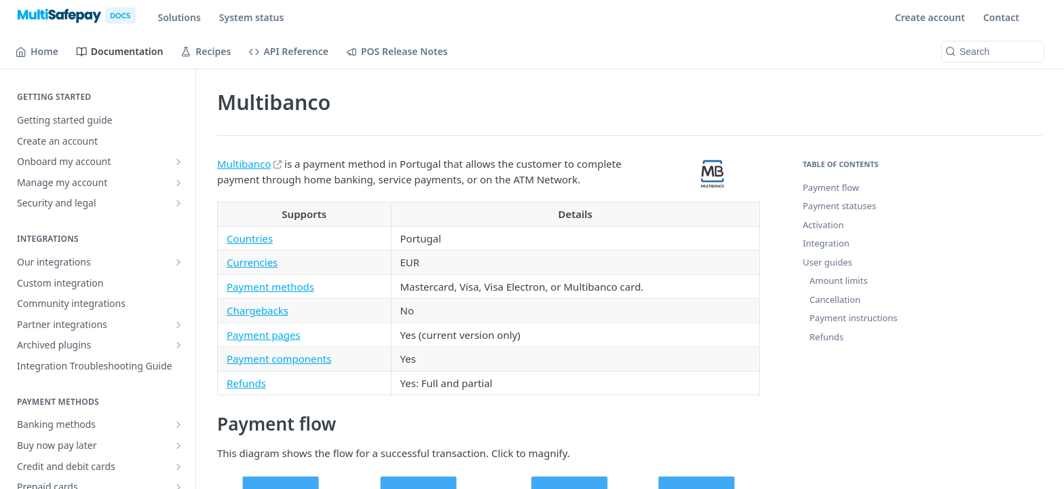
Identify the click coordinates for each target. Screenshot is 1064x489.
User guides (827, 262)
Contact (1001, 17)
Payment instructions (854, 318)
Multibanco (244, 163)
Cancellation (835, 299)
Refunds (246, 383)
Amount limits (839, 280)
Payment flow (831, 187)
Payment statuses (839, 206)
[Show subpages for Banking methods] (178, 424)
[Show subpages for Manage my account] (178, 182)
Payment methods (270, 286)
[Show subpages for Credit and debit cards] (178, 466)
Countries (250, 238)
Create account (930, 17)
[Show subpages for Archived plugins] (178, 345)
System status (251, 17)
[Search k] (993, 51)
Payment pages (264, 335)
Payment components (279, 358)
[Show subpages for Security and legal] (178, 203)
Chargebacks (257, 310)
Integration (826, 243)
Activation (823, 225)
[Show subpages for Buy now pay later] (178, 445)
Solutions (178, 17)
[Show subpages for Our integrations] (178, 262)
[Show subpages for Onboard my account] (178, 161)
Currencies (252, 262)
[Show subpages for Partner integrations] (178, 324)
